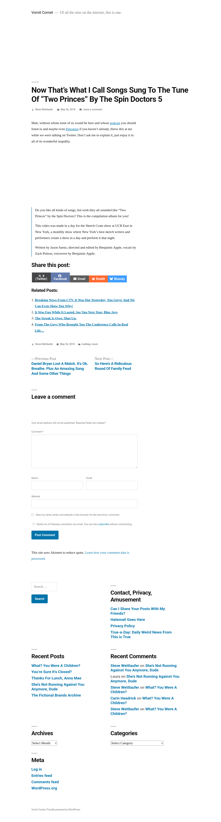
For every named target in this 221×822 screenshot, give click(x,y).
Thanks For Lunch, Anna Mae (56, 678)
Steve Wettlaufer (44, 109)
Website (35, 496)
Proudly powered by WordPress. (64, 809)
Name (34, 478)
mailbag (86, 344)
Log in (36, 769)
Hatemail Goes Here (128, 619)
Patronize (72, 129)
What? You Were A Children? (55, 665)
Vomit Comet (42, 12)
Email (89, 478)
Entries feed (41, 775)
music (95, 344)
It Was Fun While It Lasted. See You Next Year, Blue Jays (76, 312)
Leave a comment (92, 109)
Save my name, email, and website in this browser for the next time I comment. (78, 514)
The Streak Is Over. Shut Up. (56, 318)
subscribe (103, 524)
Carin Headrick (123, 698)
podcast (115, 123)
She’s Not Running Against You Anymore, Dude (144, 667)
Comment (37, 431)
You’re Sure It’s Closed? (51, 672)
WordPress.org (44, 788)
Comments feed (45, 782)
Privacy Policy (123, 626)
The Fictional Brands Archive (56, 695)
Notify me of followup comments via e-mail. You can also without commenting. (81, 524)
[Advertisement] (110, 48)
